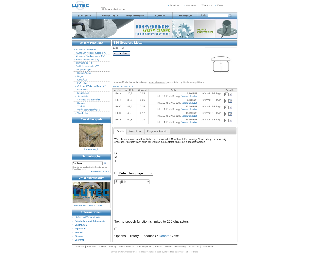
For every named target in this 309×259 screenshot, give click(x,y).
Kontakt (158, 246)
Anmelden (175, 5)
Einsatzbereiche (126, 246)
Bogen (80, 76)
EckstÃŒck (82, 79)
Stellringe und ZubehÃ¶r (88, 99)
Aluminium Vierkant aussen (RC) (91, 53)
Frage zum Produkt (157, 131)
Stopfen (81, 103)
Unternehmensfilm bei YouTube (87, 205)
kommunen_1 (91, 149)
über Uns (91, 246)
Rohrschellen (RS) (84, 63)
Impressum (194, 246)
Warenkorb (207, 5)
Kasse (220, 5)
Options (120, 236)
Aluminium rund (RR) (86, 49)
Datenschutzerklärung (175, 246)
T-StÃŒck (82, 106)
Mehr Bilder (135, 131)
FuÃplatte (82, 83)
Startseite (80, 246)
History (134, 236)
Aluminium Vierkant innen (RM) (90, 56)
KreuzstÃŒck (83, 93)
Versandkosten (189, 96)
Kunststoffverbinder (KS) (87, 59)
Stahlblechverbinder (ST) (87, 66)
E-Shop (102, 246)
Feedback (149, 236)
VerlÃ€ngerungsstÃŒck (88, 110)
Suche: (204, 15)
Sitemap (112, 246)
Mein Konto (191, 5)
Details (120, 131)
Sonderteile (82, 96)
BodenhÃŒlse (84, 73)
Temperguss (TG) (84, 69)
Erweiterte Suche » (100, 171)
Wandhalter (82, 113)
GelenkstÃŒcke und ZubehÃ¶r (91, 86)
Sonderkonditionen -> (123, 86)
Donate (164, 236)
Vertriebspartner (144, 246)
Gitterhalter (82, 89)
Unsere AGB (208, 246)
